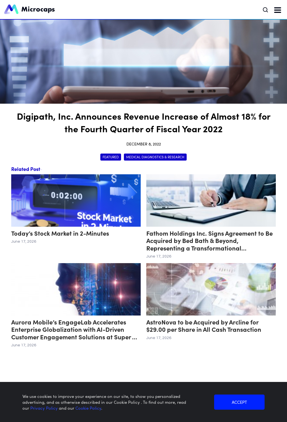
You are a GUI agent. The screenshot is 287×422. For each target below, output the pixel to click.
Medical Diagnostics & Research (155, 156)
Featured (111, 156)
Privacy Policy (44, 408)
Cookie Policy (88, 408)
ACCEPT (239, 402)
